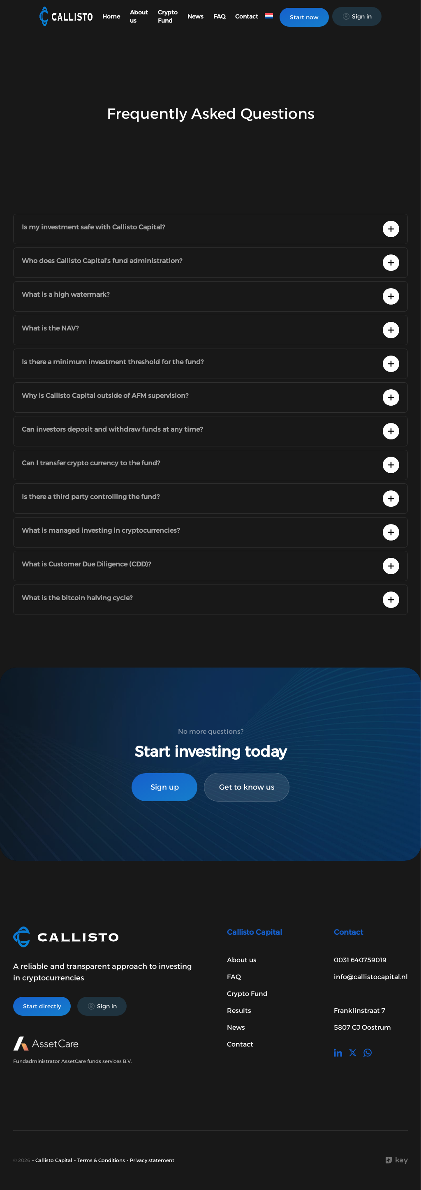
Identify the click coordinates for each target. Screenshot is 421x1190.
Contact (246, 16)
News (195, 16)
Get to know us (246, 787)
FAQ (219, 16)
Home (111, 16)
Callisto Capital (53, 1160)
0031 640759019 (360, 960)
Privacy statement (152, 1160)
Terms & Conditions (101, 1160)
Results (239, 1010)
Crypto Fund (247, 994)
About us (242, 960)
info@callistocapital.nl (371, 977)
